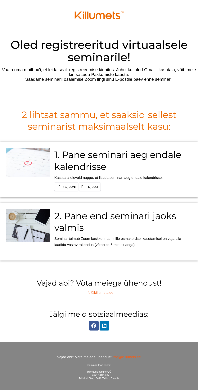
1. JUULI (90, 187)
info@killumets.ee (99, 293)
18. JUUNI (66, 187)
